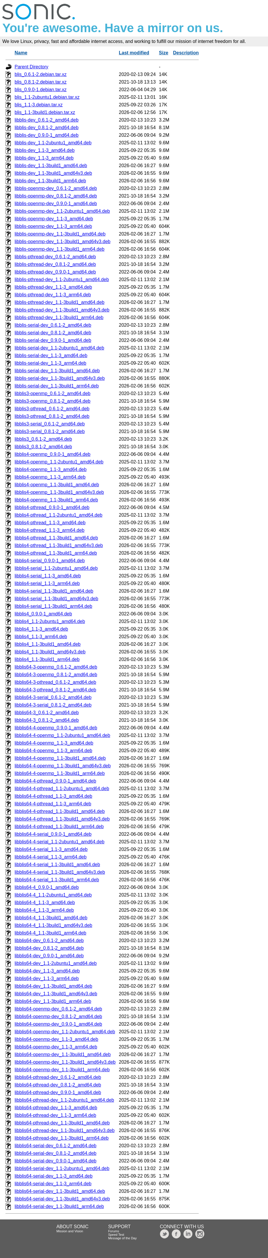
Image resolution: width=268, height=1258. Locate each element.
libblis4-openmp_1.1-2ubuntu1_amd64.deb (59, 461)
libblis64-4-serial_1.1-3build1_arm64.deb (57, 879)
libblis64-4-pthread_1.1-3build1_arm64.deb (59, 826)
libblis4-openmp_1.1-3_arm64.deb (50, 477)
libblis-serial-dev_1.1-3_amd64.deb (51, 355)
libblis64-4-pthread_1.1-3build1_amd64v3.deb (62, 818)
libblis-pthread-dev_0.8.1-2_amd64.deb (55, 264)
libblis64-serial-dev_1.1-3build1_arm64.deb (59, 1206)
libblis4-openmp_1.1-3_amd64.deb (50, 469)
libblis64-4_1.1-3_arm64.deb (44, 910)
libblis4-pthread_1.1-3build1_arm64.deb (56, 553)
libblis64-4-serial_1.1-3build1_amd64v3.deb (60, 872)
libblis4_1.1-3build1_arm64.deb (47, 659)
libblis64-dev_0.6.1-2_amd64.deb (49, 940)
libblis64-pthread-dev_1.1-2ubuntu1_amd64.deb (64, 1100)
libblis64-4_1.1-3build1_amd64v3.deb (53, 925)
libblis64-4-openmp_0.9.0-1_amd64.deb (56, 727)
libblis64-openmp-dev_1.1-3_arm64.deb (56, 1046)
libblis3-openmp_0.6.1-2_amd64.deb (53, 393)
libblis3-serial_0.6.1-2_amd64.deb (50, 423)
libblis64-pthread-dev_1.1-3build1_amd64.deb (62, 1122)
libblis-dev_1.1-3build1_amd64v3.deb (53, 173)
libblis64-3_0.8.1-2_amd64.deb (47, 720)
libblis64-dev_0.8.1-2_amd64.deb (49, 948)
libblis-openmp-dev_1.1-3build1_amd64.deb (60, 233)
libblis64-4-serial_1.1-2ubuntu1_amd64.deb (60, 841)
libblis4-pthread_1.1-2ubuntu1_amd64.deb (58, 515)
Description (186, 52)
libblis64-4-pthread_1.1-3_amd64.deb (53, 796)
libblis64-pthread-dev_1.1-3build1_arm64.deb (62, 1138)
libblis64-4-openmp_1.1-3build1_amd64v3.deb (63, 765)
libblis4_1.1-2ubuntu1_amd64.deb (50, 621)
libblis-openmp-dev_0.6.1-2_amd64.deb (56, 188)
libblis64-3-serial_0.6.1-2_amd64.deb (53, 697)
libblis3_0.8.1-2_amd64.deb (43, 446)
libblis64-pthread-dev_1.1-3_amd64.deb (56, 1107)
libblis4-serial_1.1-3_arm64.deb (47, 583)
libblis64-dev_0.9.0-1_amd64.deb (49, 955)
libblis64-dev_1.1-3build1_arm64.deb (53, 1001)
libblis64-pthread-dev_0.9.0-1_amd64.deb (58, 1092)
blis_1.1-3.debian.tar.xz (39, 104)
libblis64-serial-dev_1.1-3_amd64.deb (54, 1176)
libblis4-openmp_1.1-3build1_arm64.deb (56, 499)
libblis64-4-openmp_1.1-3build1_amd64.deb (60, 758)
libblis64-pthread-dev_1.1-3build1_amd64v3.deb (64, 1130)
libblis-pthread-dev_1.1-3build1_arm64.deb (59, 317)
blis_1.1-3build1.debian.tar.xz (45, 112)
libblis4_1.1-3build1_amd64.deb (48, 644)
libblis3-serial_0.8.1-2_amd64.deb (50, 431)
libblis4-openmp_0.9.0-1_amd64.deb (53, 454)
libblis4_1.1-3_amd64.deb (41, 629)
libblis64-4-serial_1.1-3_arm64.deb (50, 856)
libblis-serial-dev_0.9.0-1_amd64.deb (53, 340)
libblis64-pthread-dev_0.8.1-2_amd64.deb (58, 1084)
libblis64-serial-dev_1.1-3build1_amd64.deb (60, 1191)
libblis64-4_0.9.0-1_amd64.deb (47, 887)
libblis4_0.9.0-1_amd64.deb (43, 613)
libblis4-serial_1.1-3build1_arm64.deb (53, 606)
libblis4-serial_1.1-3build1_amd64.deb (54, 591)
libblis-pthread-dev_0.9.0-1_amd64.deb (55, 271)
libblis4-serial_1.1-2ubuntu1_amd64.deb (56, 568)
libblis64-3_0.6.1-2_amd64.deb (47, 712)
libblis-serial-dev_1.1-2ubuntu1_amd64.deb (59, 347)
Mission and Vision (69, 1231)
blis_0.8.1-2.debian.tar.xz (41, 81)
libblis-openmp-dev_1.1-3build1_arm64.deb (60, 249)
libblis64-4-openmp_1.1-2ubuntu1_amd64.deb (62, 735)
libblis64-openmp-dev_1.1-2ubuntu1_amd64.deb (65, 1031)
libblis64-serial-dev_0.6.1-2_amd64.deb (55, 1145)
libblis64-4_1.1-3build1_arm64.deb (50, 932)
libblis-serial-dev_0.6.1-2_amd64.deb (53, 325)
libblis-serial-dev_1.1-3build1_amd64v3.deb (60, 378)
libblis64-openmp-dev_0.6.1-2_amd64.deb (58, 1008)
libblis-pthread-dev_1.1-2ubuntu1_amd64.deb (62, 279)
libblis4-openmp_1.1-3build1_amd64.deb (57, 484)
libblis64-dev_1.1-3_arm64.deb (47, 978)
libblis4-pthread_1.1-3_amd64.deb (50, 522)
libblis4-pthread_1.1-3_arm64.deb (49, 530)
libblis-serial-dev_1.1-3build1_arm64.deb (57, 385)
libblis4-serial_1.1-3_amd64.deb (48, 575)
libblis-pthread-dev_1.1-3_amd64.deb (53, 287)
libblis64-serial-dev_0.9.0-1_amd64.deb (55, 1160)
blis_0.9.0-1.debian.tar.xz (41, 89)
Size (163, 52)
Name (21, 52)
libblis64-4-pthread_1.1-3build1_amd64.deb (60, 811)
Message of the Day (122, 1238)
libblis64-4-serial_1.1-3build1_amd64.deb (57, 864)
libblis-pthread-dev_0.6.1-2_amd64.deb (55, 256)
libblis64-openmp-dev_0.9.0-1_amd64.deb (58, 1024)
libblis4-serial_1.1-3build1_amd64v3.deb (56, 598)
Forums (113, 1231)
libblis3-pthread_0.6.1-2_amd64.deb (52, 408)
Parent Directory (31, 66)
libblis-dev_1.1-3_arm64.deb (44, 157)
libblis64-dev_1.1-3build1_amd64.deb (53, 986)
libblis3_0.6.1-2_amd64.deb (43, 439)
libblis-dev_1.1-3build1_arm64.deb (50, 180)
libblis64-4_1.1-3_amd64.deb (45, 902)
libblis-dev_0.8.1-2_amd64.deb (47, 127)
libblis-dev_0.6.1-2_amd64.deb (47, 119)
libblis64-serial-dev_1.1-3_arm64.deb (53, 1183)
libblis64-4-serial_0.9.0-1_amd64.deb (53, 834)
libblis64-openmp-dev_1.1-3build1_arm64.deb (62, 1069)
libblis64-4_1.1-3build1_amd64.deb (51, 917)
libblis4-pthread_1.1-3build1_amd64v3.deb (59, 545)
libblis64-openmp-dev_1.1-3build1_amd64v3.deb (65, 1062)
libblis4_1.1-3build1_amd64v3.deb (50, 651)
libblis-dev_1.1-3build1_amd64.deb (51, 165)
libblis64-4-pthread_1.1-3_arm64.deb (53, 803)
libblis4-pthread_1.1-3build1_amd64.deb (56, 537)
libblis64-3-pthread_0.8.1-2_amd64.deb (55, 689)
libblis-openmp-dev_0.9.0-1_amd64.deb (56, 203)
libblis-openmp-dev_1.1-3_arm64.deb (53, 226)
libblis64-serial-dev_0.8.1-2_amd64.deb (55, 1153)
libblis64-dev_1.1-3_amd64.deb (47, 970)
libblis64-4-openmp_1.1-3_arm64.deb (53, 750)
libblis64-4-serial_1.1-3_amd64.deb (51, 849)
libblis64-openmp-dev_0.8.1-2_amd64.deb (58, 1016)
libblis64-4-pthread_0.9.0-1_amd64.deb (55, 780)
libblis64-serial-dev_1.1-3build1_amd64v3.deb (62, 1198)
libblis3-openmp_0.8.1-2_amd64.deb (53, 401)
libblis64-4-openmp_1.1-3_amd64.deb (54, 742)
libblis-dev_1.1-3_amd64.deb (44, 150)
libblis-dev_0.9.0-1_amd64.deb (47, 135)
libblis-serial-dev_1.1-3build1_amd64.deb (57, 370)
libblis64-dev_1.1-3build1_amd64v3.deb (56, 993)
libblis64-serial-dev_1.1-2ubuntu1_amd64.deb (62, 1168)
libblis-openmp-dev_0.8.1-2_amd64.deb (56, 195)
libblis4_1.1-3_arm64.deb (41, 636)
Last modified (134, 52)
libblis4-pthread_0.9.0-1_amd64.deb (52, 507)
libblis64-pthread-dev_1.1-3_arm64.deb (55, 1115)
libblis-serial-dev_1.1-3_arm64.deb (50, 363)
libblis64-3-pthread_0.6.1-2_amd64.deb (55, 682)
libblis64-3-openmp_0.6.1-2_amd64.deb (56, 667)
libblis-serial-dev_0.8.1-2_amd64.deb (53, 332)
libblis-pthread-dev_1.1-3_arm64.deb (53, 294)
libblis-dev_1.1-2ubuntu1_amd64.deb (53, 142)
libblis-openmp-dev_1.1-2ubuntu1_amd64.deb (62, 211)
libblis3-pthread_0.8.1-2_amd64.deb (52, 416)
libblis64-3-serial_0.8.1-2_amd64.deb (53, 704)
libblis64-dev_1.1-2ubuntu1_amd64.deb (56, 963)
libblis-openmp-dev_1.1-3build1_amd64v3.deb (62, 241)
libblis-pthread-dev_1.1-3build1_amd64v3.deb (62, 309)
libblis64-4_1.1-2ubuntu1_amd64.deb (53, 894)
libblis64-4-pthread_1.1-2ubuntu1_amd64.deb (62, 788)
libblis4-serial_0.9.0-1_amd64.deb (50, 560)
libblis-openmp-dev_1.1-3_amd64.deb (54, 218)
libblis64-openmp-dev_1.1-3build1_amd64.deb (63, 1054)
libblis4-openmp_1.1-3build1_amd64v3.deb (59, 492)
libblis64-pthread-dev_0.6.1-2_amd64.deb (58, 1077)
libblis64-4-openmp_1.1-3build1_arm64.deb (60, 773)
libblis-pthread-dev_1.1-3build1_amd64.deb (60, 302)
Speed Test (116, 1234)
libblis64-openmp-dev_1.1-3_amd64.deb (56, 1039)
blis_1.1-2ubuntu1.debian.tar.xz (47, 97)
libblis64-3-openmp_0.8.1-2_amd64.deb (56, 674)
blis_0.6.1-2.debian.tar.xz (41, 74)
